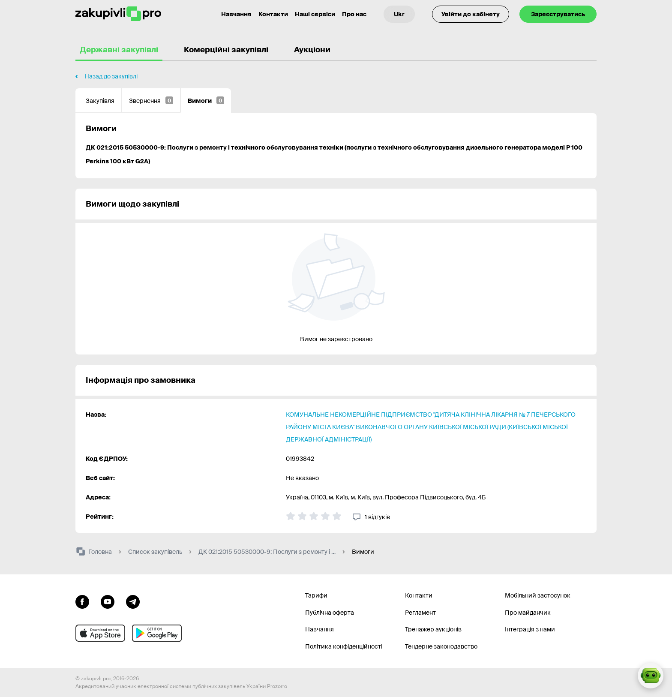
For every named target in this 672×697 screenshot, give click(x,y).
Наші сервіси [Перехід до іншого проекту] (315, 14)
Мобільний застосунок (537, 595)
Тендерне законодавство (441, 646)
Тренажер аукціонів (433, 629)
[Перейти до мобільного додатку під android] (157, 633)
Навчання (319, 629)
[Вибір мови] (399, 14)
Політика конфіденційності (343, 646)
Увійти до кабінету (470, 14)
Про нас (354, 14)
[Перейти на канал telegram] (133, 601)
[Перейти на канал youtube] (107, 601)
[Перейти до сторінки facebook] (82, 601)
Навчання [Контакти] (236, 14)
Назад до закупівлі (111, 76)
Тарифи (316, 595)
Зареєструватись (558, 14)
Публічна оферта (329, 612)
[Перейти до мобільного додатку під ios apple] (100, 633)
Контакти (273, 14)
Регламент (420, 612)
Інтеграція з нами (530, 629)
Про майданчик (528, 612)
